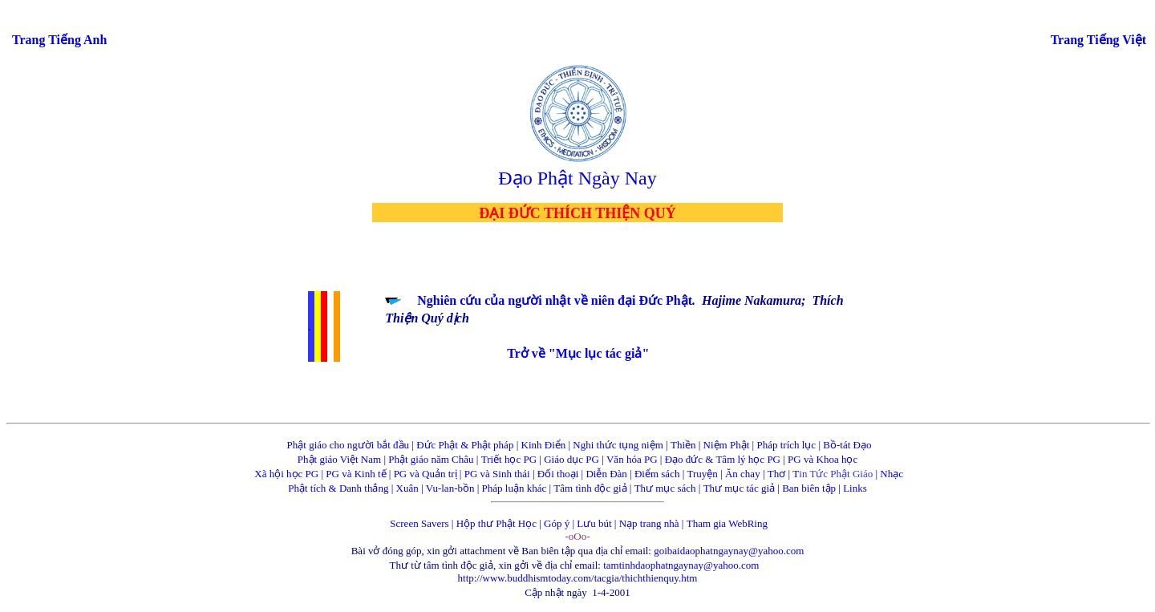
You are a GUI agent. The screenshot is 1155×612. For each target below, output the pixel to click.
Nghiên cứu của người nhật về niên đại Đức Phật (554, 300)
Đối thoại (557, 474)
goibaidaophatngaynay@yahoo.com (729, 551)
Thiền (683, 445)
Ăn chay (742, 474)
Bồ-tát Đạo (847, 445)
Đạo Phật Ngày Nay (577, 178)
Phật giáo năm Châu (430, 459)
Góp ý (556, 523)
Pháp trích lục (786, 445)
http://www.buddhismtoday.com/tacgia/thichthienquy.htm (578, 578)
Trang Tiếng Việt (1098, 40)
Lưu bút (594, 523)
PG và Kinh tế (356, 474)
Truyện (702, 474)
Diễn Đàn (606, 474)
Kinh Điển (543, 445)
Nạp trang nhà (649, 523)
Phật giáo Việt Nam (339, 459)
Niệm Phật (726, 445)
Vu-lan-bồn (450, 488)
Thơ (776, 474)
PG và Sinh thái (497, 474)
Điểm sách (656, 474)
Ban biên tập (809, 488)
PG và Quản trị (425, 474)
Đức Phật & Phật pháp (464, 445)
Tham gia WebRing (727, 523)
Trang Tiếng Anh (59, 40)
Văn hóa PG (632, 459)
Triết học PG (509, 459)
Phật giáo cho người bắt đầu (348, 445)
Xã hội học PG (286, 474)
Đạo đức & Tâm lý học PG (722, 459)
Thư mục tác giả (740, 488)
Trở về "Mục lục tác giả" (578, 353)
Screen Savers (419, 523)
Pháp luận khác (514, 488)
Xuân (407, 488)
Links (855, 488)
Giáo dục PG (571, 459)
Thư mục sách (665, 488)
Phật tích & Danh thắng (338, 488)
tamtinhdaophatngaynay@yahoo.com (681, 565)
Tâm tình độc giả (589, 488)
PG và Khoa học (822, 459)
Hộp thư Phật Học (496, 523)
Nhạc (891, 474)
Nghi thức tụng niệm (618, 445)
